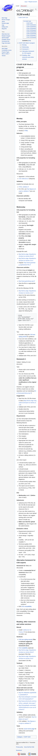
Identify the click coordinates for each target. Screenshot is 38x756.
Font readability (23, 648)
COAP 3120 (28, 21)
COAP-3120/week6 (31, 33)
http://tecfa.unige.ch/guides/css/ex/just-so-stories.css (27, 402)
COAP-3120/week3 (31, 28)
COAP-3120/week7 (31, 35)
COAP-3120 (29, 23)
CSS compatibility (26, 606)
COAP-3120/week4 (31, 30)
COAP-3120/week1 (31, 25)
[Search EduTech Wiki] (33, 9)
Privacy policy (19, 747)
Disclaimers (19, 750)
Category (19, 737)
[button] (24, 21)
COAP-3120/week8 (31, 37)
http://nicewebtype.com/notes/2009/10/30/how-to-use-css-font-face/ (27, 707)
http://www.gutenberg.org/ (26, 281)
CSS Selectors (23, 178)
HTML (26, 130)
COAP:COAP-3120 (23, 17)
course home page (29, 729)
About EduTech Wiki (29, 747)
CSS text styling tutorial (25, 639)
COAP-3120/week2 (31, 26)
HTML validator (23, 187)
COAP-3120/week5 (31, 32)
